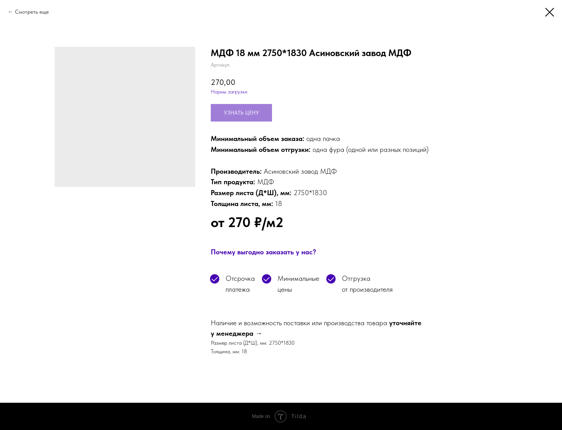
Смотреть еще (32, 12)
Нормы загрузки (229, 91)
